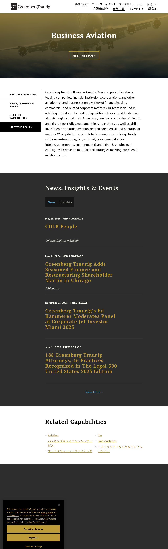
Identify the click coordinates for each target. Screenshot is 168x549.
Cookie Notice (13, 520)
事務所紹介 (82, 4)
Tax (100, 437)
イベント (110, 4)
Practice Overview (23, 94)
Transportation (107, 443)
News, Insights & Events (22, 105)
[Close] (59, 510)
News (51, 202)
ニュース (97, 4)
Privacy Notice (47, 517)
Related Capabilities (18, 116)
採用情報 (124, 4)
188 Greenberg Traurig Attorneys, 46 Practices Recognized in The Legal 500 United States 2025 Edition (81, 367)
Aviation (53, 437)
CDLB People (61, 230)
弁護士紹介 (100, 8)
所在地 (152, 8)
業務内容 (119, 8)
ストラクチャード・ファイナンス (70, 453)
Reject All (33, 542)
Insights (66, 202)
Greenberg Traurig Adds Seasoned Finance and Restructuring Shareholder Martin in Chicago (79, 276)
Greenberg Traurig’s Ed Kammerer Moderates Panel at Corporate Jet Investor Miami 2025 (80, 323)
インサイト (136, 8)
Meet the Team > (84, 55)
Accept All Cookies (33, 533)
